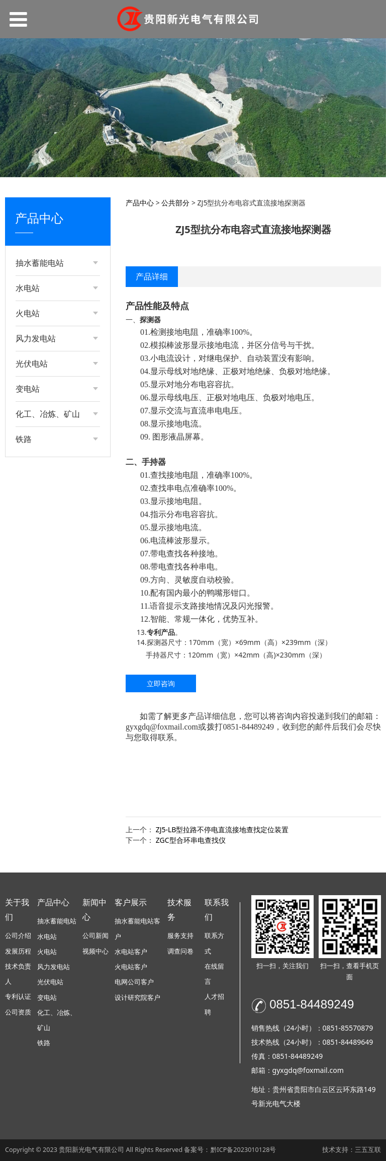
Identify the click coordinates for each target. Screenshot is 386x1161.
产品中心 (140, 202)
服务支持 (180, 935)
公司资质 (18, 1012)
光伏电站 (50, 982)
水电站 (47, 936)
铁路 (43, 1043)
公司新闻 (95, 935)
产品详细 (152, 276)
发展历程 (18, 951)
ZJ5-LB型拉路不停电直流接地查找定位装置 (222, 829)
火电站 (47, 952)
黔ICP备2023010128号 (243, 1149)
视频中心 (95, 951)
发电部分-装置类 (51, 283)
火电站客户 (131, 967)
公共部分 (40, 335)
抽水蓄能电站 (56, 921)
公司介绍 (18, 935)
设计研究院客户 (137, 997)
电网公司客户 (134, 982)
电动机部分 (43, 318)
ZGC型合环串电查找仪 (191, 840)
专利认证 (18, 996)
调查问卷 (180, 951)
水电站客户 (131, 952)
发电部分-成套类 (51, 301)
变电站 (47, 997)
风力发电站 (53, 967)
